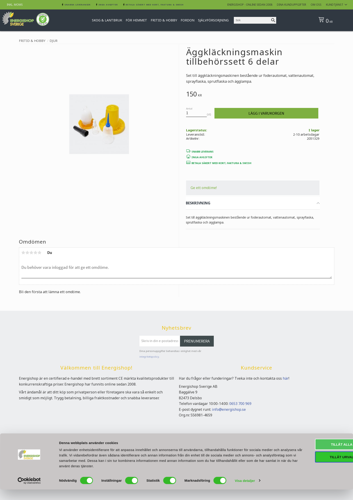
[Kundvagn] (332, 20)
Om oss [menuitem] (316, 5)
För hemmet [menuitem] (136, 20)
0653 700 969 (240, 403)
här (286, 378)
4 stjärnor (36, 253)
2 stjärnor (27, 253)
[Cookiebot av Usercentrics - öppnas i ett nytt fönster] (29, 491)
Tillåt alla (315, 455)
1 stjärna (23, 253)
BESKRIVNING (198, 203)
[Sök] (273, 20)
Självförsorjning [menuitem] (213, 20)
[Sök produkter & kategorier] (252, 20)
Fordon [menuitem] (187, 20)
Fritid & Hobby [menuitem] (164, 20)
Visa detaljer (245, 491)
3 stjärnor (32, 253)
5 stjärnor (40, 253)
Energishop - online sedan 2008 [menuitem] (249, 5)
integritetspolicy (149, 356)
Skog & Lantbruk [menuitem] (107, 20)
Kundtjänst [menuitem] (334, 5)
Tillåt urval (315, 468)
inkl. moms (15, 5)
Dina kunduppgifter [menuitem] (291, 5)
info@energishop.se (229, 409)
